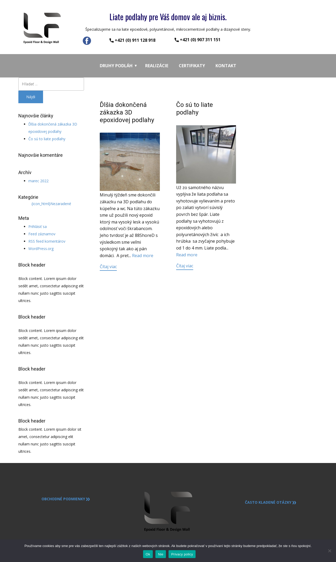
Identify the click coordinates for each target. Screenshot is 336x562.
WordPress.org (41, 248)
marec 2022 (38, 180)
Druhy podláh (116, 66)
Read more (142, 255)
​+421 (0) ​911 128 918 (132, 40)
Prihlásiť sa (37, 226)
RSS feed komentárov (46, 241)
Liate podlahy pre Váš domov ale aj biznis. (168, 17)
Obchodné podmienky (65, 499)
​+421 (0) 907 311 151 (197, 40)
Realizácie (156, 66)
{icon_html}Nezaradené (51, 203)
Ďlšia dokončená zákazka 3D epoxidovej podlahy (127, 112)
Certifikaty (192, 66)
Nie (160, 554)
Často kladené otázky (270, 502)
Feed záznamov (41, 233)
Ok (148, 554)
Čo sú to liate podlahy (46, 138)
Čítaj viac (108, 266)
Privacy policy (182, 554)
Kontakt (226, 66)
